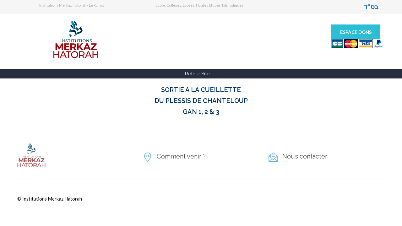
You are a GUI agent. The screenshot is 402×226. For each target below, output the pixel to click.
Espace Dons (356, 32)
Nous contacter (304, 156)
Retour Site (197, 74)
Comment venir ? (181, 156)
